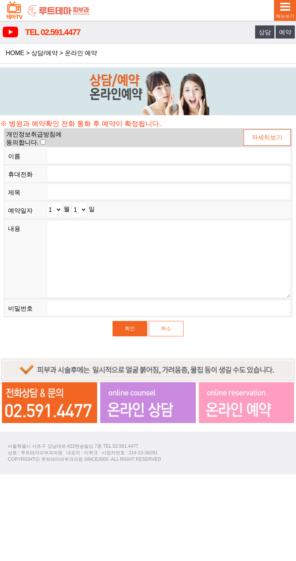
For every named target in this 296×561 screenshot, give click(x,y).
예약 (285, 32)
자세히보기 (267, 137)
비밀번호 (20, 308)
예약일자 (20, 210)
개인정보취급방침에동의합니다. (34, 138)
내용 (14, 228)
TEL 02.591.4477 (52, 32)
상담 (265, 32)
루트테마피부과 (58, 10)
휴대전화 (20, 174)
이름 (14, 156)
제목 (14, 192)
